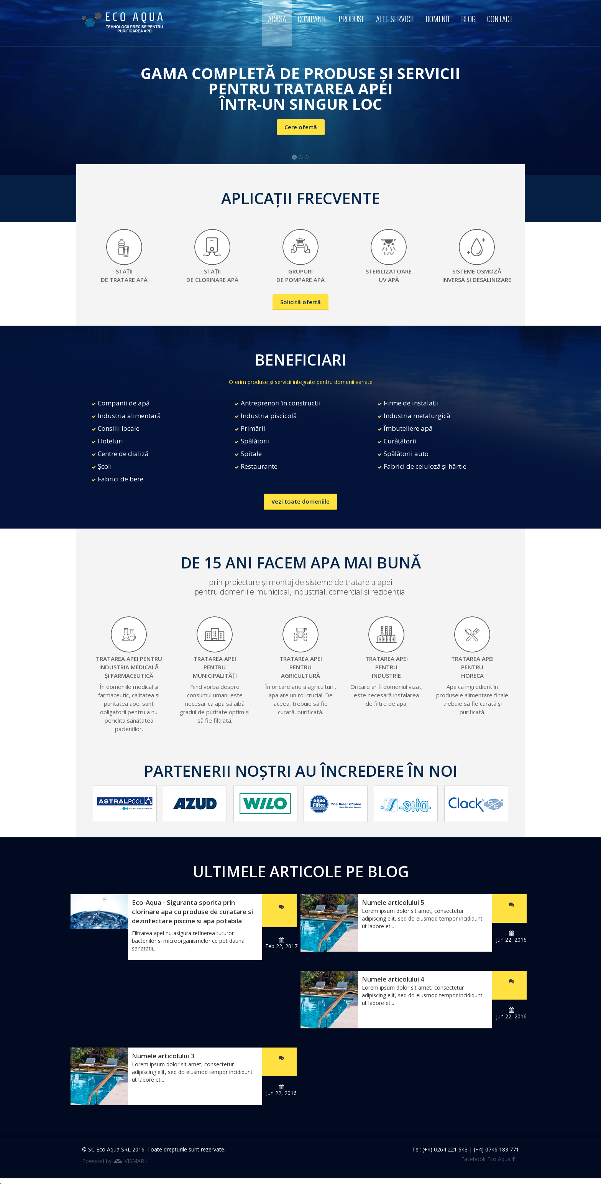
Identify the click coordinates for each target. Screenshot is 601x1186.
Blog (468, 19)
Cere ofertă (300, 127)
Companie (312, 19)
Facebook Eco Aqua (488, 1159)
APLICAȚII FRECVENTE (300, 198)
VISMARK (136, 1161)
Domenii (437, 19)
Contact (500, 19)
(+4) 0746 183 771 (496, 1149)
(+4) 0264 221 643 (445, 1149)
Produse (351, 19)
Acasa (277, 19)
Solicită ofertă (300, 302)
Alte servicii (395, 19)
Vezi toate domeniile (300, 501)
